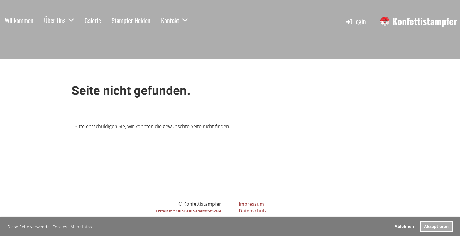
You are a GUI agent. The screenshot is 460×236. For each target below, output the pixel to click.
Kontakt (174, 20)
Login (355, 21)
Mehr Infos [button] (81, 227)
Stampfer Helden (130, 20)
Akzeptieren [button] (436, 226)
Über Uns (59, 20)
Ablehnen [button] (404, 226)
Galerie (92, 20)
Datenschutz (253, 210)
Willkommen (19, 20)
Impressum (251, 204)
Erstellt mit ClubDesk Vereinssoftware (188, 211)
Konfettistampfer (424, 21)
